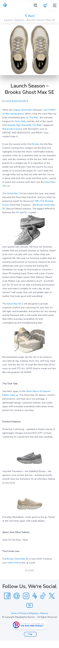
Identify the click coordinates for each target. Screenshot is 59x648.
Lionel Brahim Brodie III (16, 101)
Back (29, 16)
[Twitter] (51, 596)
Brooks (35, 144)
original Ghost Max (22, 109)
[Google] (16, 596)
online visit (12, 562)
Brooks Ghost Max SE (17, 558)
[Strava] (35, 596)
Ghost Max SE (14, 303)
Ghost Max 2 (13, 193)
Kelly (23, 121)
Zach (17, 121)
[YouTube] (29, 605)
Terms (14, 613)
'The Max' (34, 117)
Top (30, 634)
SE (25, 212)
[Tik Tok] (43, 596)
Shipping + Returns (38, 613)
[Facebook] (7, 596)
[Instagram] (26, 596)
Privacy (23, 613)
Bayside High (14, 125)
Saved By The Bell (31, 125)
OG (17, 212)
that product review (12, 128)
